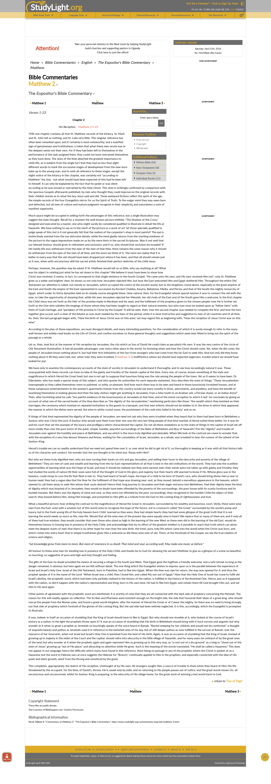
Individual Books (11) (148, 178)
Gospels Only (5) (145, 173)
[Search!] (161, 123)
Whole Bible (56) (146, 162)
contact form (194, 756)
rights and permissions (135, 749)
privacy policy (104, 749)
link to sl (190, 749)
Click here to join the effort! (113, 52)
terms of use (83, 749)
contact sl (160, 749)
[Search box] (145, 123)
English (86, 62)
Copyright (141, 144)
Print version (142, 139)
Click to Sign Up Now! (225, 3)
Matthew (37, 67)
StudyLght (50, 7)
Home (34, 62)
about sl (176, 749)
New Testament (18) (147, 167)
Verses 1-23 (37, 112)
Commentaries (60, 62)
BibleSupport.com (54, 709)
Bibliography (142, 148)
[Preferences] (242, 15)
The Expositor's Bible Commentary (124, 62)
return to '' (228, 681)
